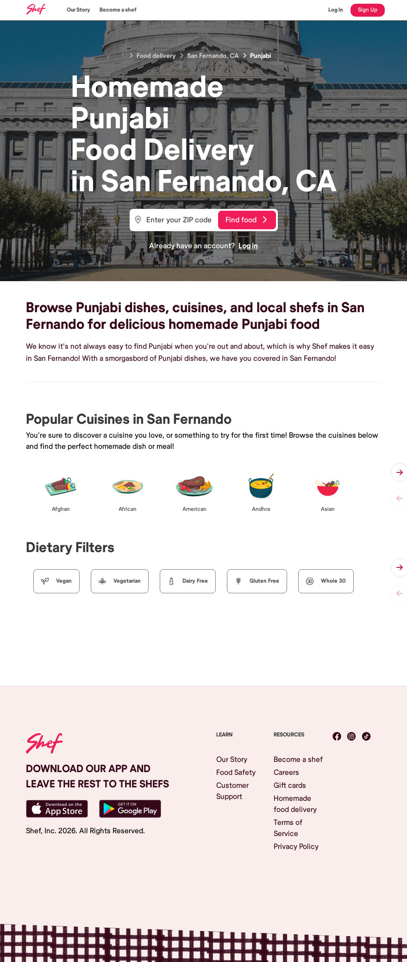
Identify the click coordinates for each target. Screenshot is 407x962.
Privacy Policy (296, 846)
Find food (246, 220)
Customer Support (232, 791)
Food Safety (236, 772)
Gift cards (290, 785)
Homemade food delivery (295, 804)
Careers (286, 772)
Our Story (78, 9)
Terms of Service (288, 828)
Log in (248, 246)
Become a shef (118, 9)
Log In (335, 9)
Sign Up (367, 9)
